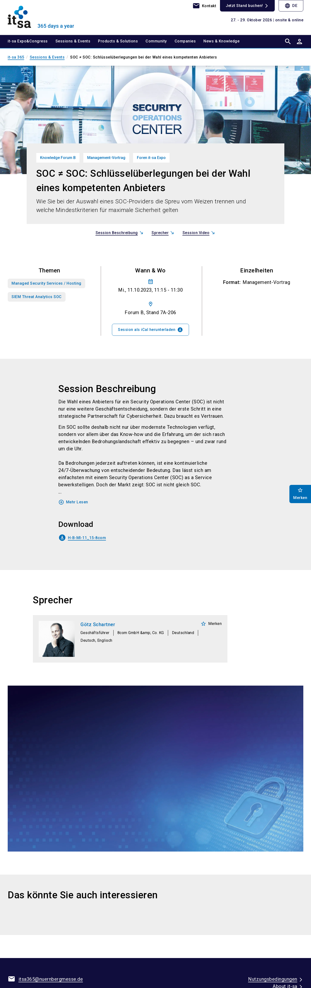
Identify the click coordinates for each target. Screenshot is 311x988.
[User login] (299, 41)
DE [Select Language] (291, 6)
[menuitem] (31, 41)
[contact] (204, 6)
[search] (288, 41)
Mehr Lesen (73, 502)
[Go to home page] (42, 17)
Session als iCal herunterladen (150, 330)
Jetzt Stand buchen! (244, 5)
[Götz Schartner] (130, 639)
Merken (211, 624)
